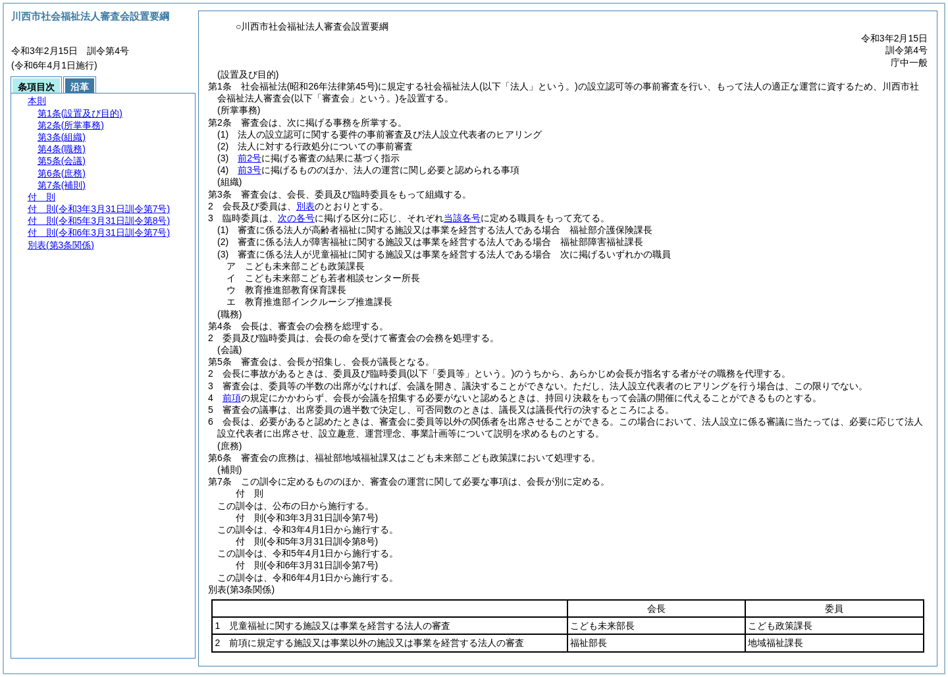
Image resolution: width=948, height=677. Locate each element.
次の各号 (296, 218)
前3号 (249, 170)
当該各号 (462, 218)
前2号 (249, 158)
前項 (232, 398)
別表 (305, 206)
